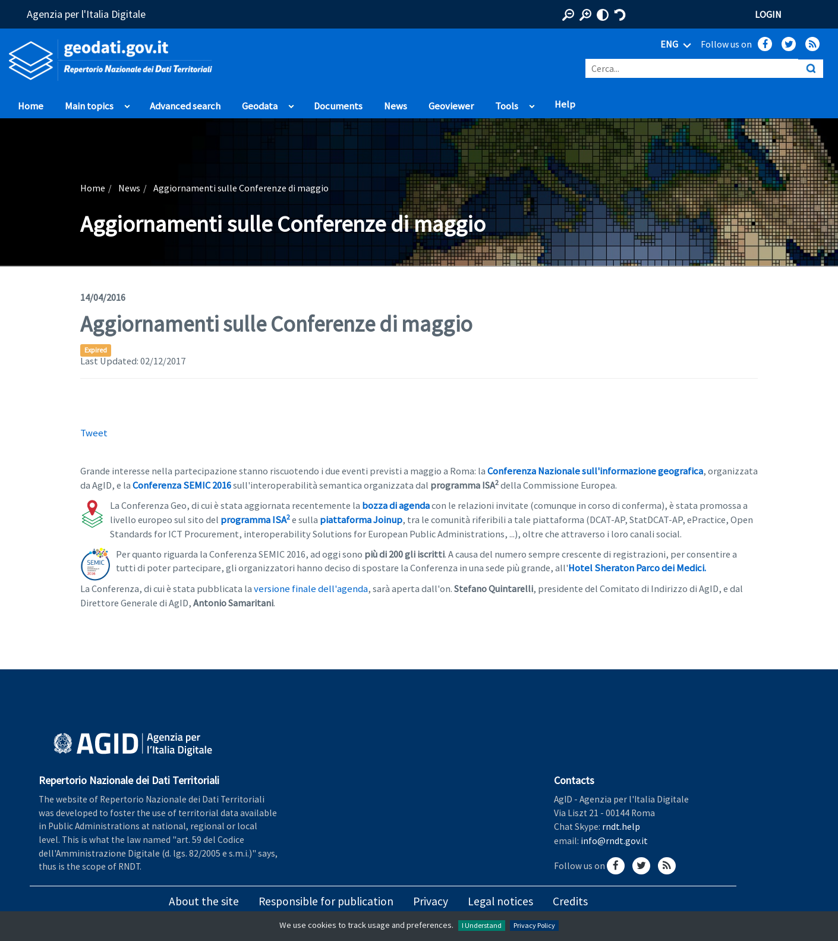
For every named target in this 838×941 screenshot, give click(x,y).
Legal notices (500, 901)
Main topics (89, 106)
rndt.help (621, 826)
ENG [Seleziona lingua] (677, 45)
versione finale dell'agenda (311, 589)
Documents (338, 106)
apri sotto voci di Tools (531, 103)
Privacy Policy (534, 925)
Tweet (94, 433)
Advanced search (185, 106)
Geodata (260, 106)
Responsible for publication (326, 901)
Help (565, 104)
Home (30, 106)
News (395, 106)
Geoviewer (451, 106)
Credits (570, 901)
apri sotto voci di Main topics (126, 103)
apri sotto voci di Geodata (290, 103)
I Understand (482, 925)
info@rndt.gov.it (614, 840)
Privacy (430, 901)
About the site (204, 901)
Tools (506, 106)
